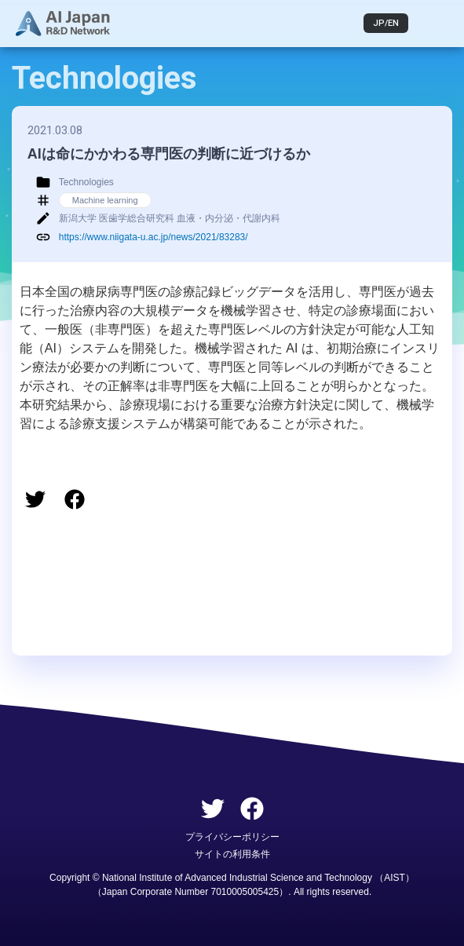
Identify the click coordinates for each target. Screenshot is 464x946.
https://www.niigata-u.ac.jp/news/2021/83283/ (153, 237)
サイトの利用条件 (232, 854)
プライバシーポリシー (232, 836)
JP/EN (386, 23)
